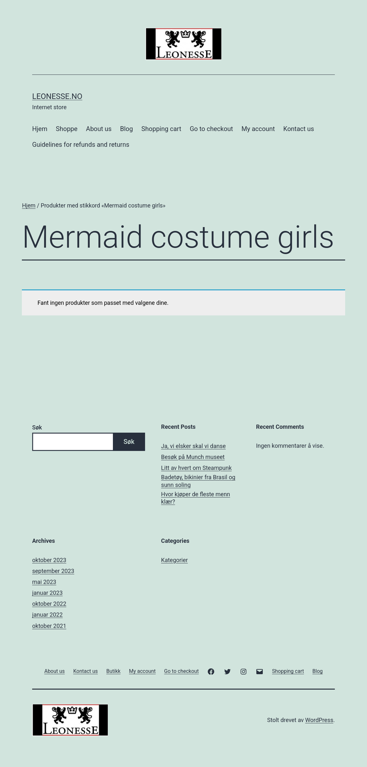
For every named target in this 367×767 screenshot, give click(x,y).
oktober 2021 (49, 625)
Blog (126, 129)
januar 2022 (47, 614)
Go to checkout (211, 129)
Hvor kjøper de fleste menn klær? (195, 498)
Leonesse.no (57, 96)
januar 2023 (47, 592)
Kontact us (298, 129)
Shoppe (67, 129)
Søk (37, 427)
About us (99, 129)
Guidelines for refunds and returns (80, 144)
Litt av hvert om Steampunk (196, 467)
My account (258, 129)
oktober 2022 (49, 603)
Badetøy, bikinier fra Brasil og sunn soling (198, 481)
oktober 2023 (49, 560)
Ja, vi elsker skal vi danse (193, 446)
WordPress (319, 720)
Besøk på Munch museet (193, 457)
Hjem (39, 129)
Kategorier (174, 560)
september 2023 (53, 571)
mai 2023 (44, 581)
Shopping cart (161, 129)
